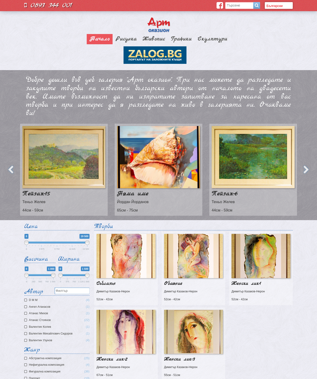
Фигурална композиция (59, 371)
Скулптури (212, 39)
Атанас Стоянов (57, 320)
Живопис (154, 39)
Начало (100, 39)
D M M (57, 300)
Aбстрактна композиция (59, 358)
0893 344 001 (48, 5)
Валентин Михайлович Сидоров (57, 333)
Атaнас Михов (57, 313)
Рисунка (126, 39)
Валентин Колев (57, 327)
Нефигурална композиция (59, 365)
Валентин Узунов (57, 340)
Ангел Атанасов (57, 307)
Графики (181, 39)
